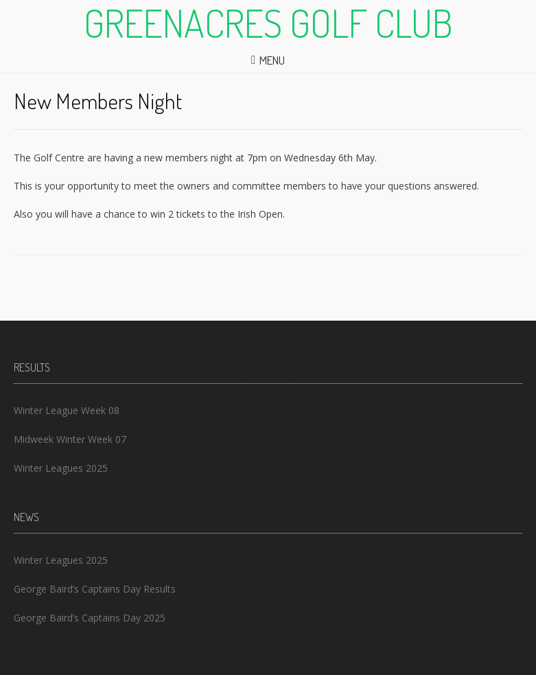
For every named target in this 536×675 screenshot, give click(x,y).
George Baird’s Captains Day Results (95, 588)
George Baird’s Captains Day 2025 (89, 617)
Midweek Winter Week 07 (70, 439)
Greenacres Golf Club (268, 22)
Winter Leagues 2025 (61, 467)
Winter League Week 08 (66, 410)
